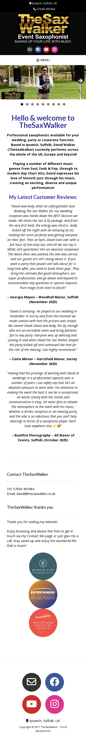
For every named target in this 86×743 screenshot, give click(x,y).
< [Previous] (5, 81)
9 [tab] (64, 104)
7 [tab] (53, 104)
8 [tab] (59, 104)
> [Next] (80, 81)
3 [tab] (32, 104)
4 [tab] (37, 104)
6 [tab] (48, 104)
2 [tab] (27, 104)
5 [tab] (43, 104)
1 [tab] (22, 104)
